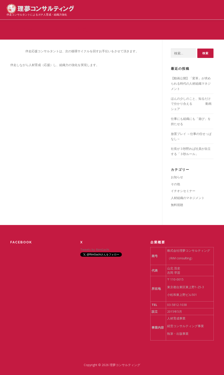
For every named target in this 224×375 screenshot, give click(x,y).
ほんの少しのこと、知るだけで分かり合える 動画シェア (191, 103)
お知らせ (177, 177)
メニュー (213, 8)
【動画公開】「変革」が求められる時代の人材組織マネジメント (191, 83)
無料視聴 (177, 205)
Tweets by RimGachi (94, 250)
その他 (175, 184)
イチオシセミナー (183, 191)
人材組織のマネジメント (188, 198)
